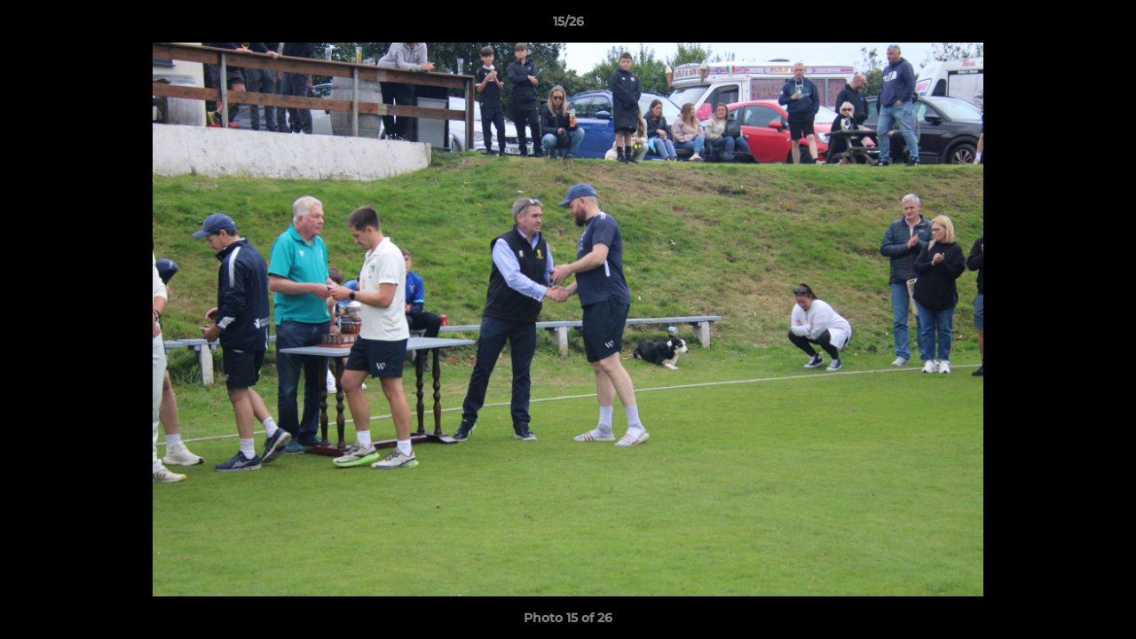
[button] (1104, 26)
